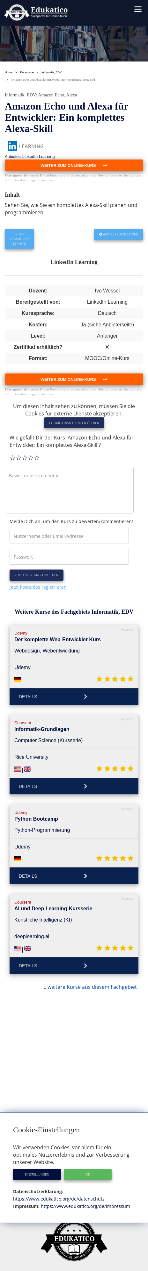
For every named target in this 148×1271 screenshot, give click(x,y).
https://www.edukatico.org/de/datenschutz (59, 1199)
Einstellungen (37, 1174)
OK (87, 1174)
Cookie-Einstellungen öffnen (74, 423)
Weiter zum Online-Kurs (74, 379)
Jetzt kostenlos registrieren (38, 587)
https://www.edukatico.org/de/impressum (85, 1206)
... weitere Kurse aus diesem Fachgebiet (89, 986)
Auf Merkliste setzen (118, 234)
